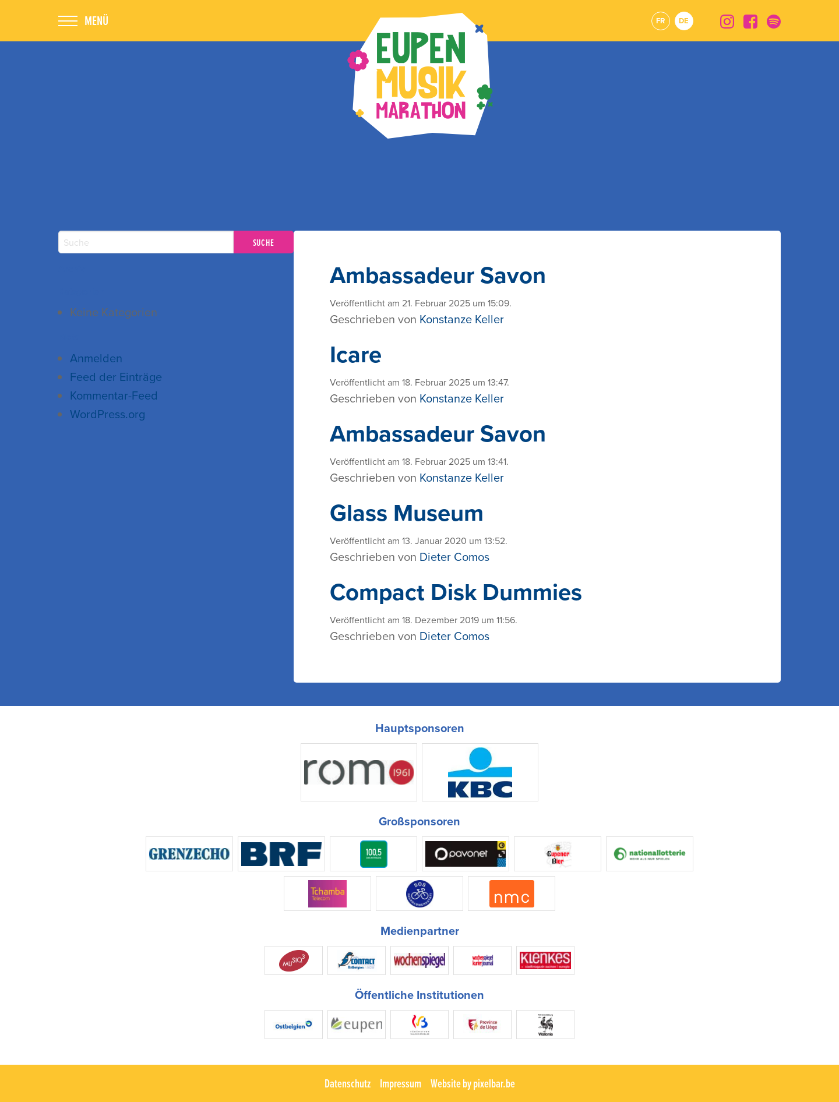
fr (660, 20)
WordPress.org (107, 413)
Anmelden (96, 357)
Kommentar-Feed (114, 395)
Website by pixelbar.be (473, 1083)
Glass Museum (407, 512)
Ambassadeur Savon (438, 275)
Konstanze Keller (462, 318)
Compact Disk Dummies (456, 591)
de (684, 20)
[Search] (146, 242)
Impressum (400, 1083)
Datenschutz (348, 1083)
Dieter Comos (454, 556)
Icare (356, 354)
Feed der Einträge (116, 376)
